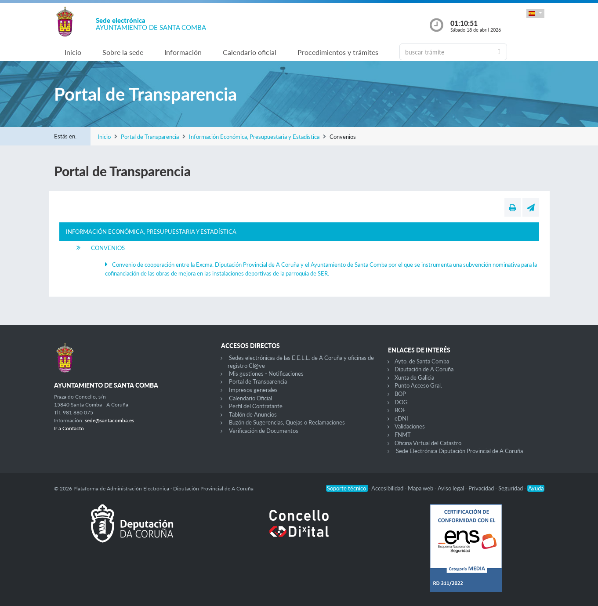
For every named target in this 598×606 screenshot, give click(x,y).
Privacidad (481, 488)
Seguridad (511, 488)
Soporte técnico (347, 488)
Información (183, 52)
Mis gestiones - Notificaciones (266, 373)
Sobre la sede (122, 52)
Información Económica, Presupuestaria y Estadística (254, 136)
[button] (535, 13)
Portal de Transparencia (150, 136)
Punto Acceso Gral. (418, 385)
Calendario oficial (249, 52)
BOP (400, 393)
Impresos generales (253, 389)
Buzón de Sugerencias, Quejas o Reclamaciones (287, 422)
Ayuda (536, 488)
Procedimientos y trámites (337, 52)
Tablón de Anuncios (253, 414)
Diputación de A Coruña (424, 369)
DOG (401, 402)
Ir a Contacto (69, 428)
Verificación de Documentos (263, 430)
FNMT (403, 434)
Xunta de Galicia (414, 377)
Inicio (73, 52)
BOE (400, 410)
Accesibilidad (388, 488)
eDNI (401, 418)
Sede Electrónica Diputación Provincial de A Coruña (459, 450)
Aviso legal (451, 488)
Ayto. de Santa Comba (422, 361)
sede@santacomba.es (109, 420)
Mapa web (421, 488)
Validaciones (410, 426)
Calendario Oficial (250, 398)
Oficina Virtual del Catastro (428, 442)
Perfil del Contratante (256, 406)
